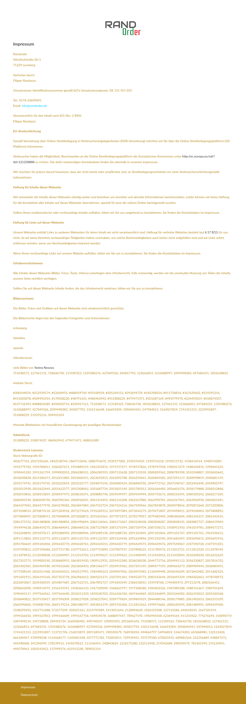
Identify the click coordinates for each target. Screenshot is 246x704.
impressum (28, 687)
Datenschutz (29, 695)
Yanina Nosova (44, 367)
